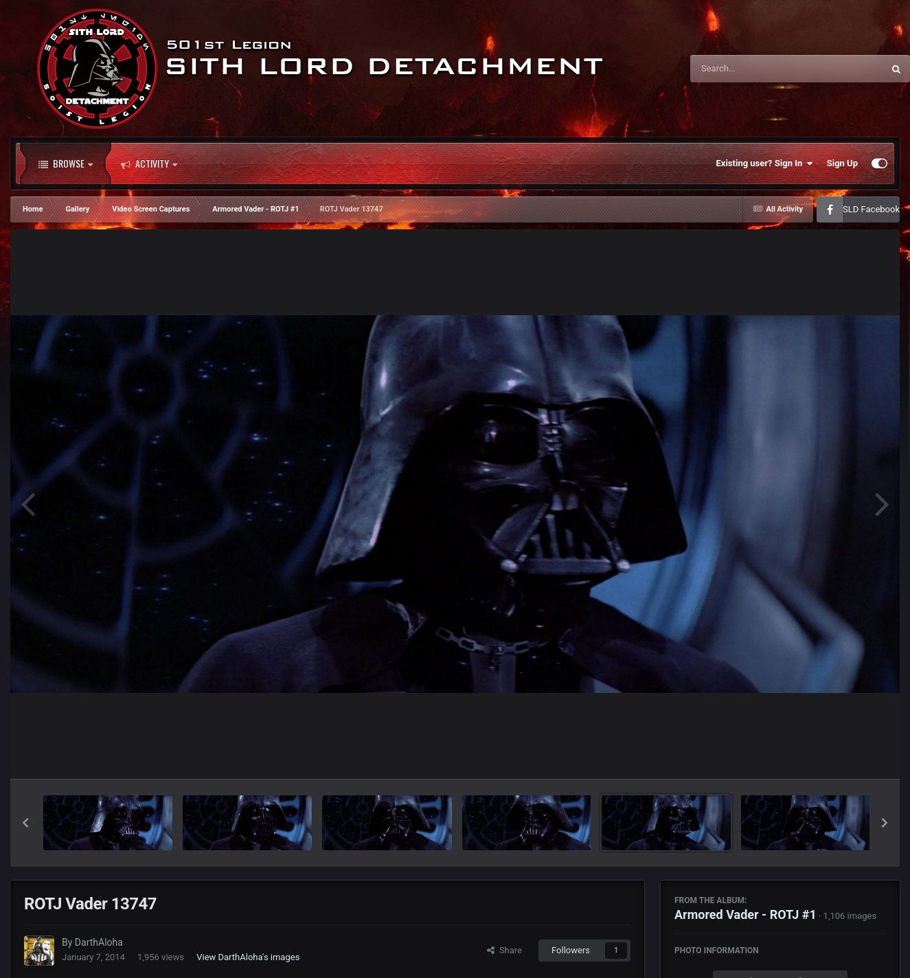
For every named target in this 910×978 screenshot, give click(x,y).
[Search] (752, 68)
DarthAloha (99, 942)
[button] (25, 823)
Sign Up (842, 163)
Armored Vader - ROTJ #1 (745, 914)
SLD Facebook (871, 209)
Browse (66, 163)
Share (504, 950)
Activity (149, 163)
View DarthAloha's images (247, 957)
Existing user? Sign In (764, 163)
